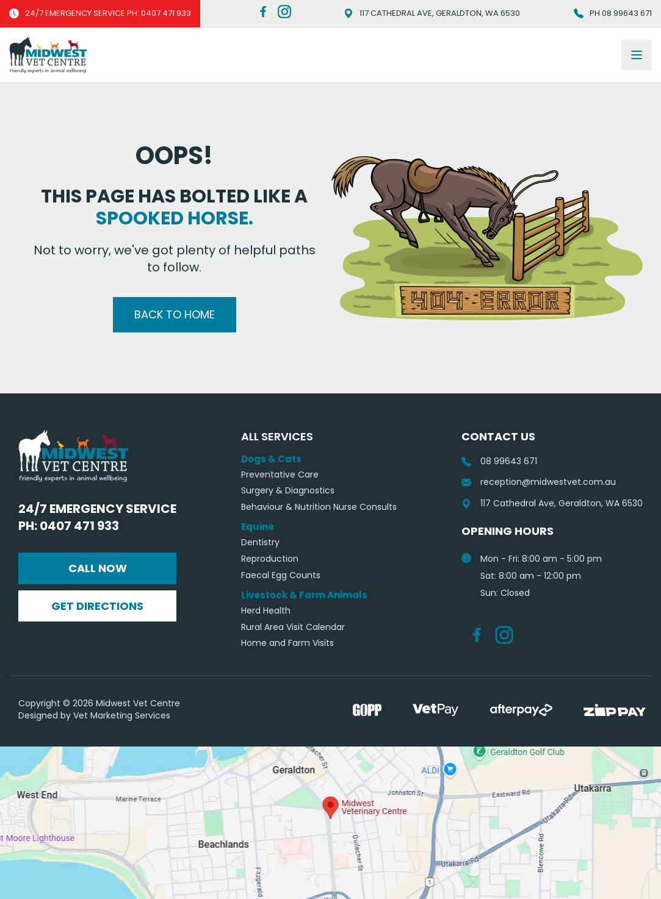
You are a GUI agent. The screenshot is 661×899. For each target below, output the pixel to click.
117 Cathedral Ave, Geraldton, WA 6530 (432, 13)
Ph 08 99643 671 (613, 13)
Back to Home (174, 314)
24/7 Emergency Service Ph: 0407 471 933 (97, 517)
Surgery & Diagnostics (287, 490)
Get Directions (97, 606)
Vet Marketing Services (121, 715)
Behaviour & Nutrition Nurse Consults (319, 507)
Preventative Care (280, 475)
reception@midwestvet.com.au (538, 482)
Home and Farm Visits (287, 643)
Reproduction (269, 559)
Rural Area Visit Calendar (293, 627)
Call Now (97, 568)
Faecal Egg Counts (280, 575)
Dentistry (260, 542)
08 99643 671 (499, 461)
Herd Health (266, 611)
